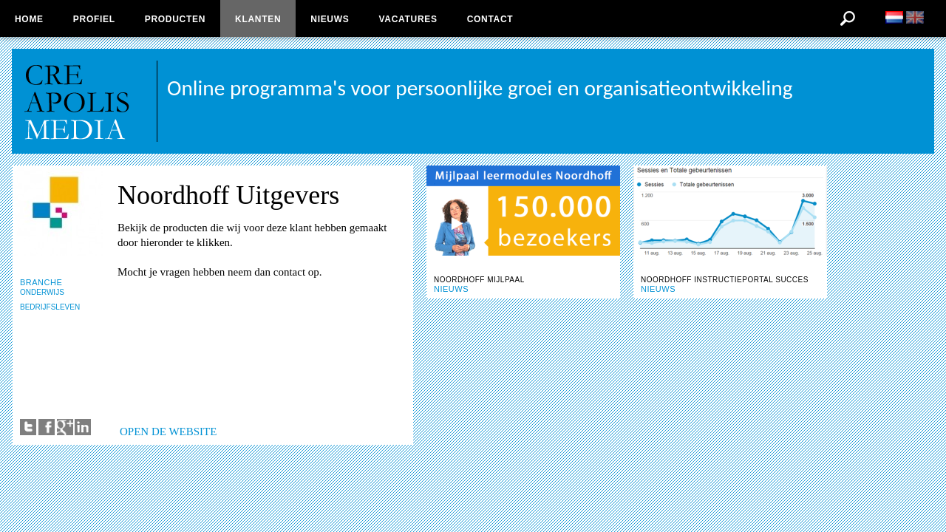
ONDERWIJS (42, 292)
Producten (175, 19)
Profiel (94, 19)
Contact (490, 19)
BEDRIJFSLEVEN (50, 307)
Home (29, 19)
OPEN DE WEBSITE (168, 431)
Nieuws (329, 19)
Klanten (258, 19)
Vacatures (407, 19)
